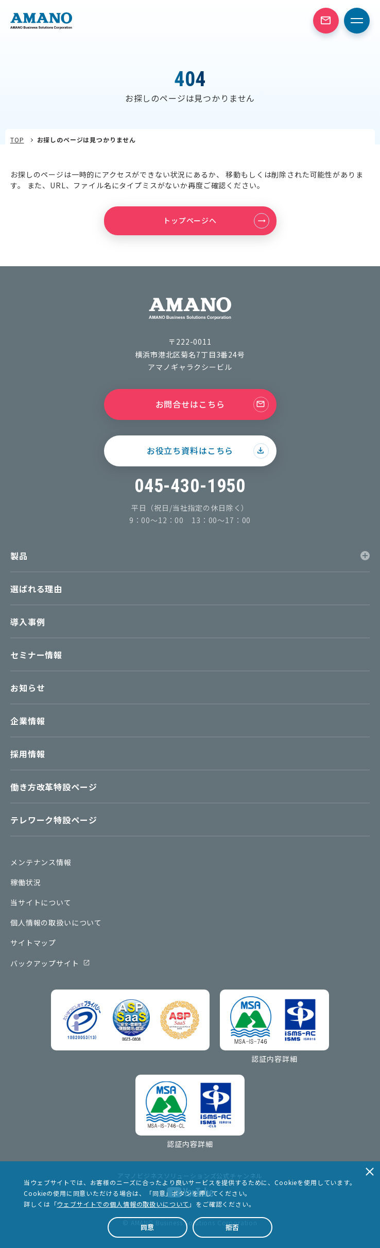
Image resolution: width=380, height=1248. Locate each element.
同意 (148, 1227)
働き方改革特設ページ (53, 787)
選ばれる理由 (36, 588)
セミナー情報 (36, 655)
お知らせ (27, 688)
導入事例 (27, 621)
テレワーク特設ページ (53, 820)
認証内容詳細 (274, 1058)
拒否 (233, 1227)
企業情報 (27, 721)
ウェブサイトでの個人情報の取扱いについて (123, 1204)
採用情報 (27, 754)
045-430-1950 (190, 486)
